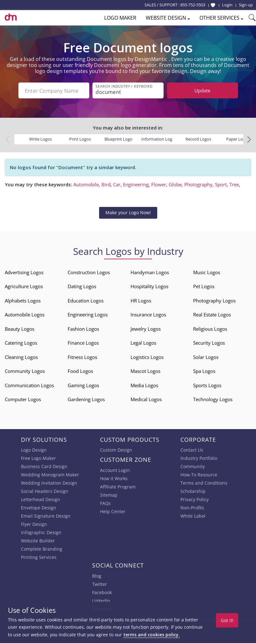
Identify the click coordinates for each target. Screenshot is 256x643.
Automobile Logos (24, 314)
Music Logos (206, 271)
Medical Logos (146, 399)
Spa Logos (204, 371)
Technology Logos (212, 399)
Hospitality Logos (149, 286)
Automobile (86, 184)
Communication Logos (29, 384)
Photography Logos (214, 300)
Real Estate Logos (212, 314)
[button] (248, 139)
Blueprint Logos (119, 139)
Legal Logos (143, 342)
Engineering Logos (88, 314)
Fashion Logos (83, 328)
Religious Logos (210, 328)
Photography (198, 184)
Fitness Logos (82, 356)
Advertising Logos (24, 271)
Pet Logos (203, 286)
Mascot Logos (145, 371)
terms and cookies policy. (151, 635)
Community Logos (25, 371)
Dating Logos (82, 286)
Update (202, 90)
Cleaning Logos (21, 356)
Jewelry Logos (146, 328)
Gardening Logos (86, 399)
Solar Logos (206, 356)
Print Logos (80, 139)
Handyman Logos (150, 271)
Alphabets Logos (23, 300)
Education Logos (86, 300)
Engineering (136, 184)
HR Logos (141, 300)
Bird (106, 184)
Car (116, 184)
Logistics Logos (147, 356)
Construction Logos (89, 271)
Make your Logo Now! (128, 212)
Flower (158, 184)
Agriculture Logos (24, 286)
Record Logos (198, 139)
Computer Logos (23, 399)
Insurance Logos (148, 314)
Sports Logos (207, 384)
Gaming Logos (83, 384)
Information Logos (159, 139)
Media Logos (144, 384)
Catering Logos (21, 342)
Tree (234, 184)
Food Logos (80, 371)
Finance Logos (83, 342)
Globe (175, 184)
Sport (221, 184)
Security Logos (209, 342)
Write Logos (40, 139)
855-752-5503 (192, 5)
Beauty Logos (19, 328)
